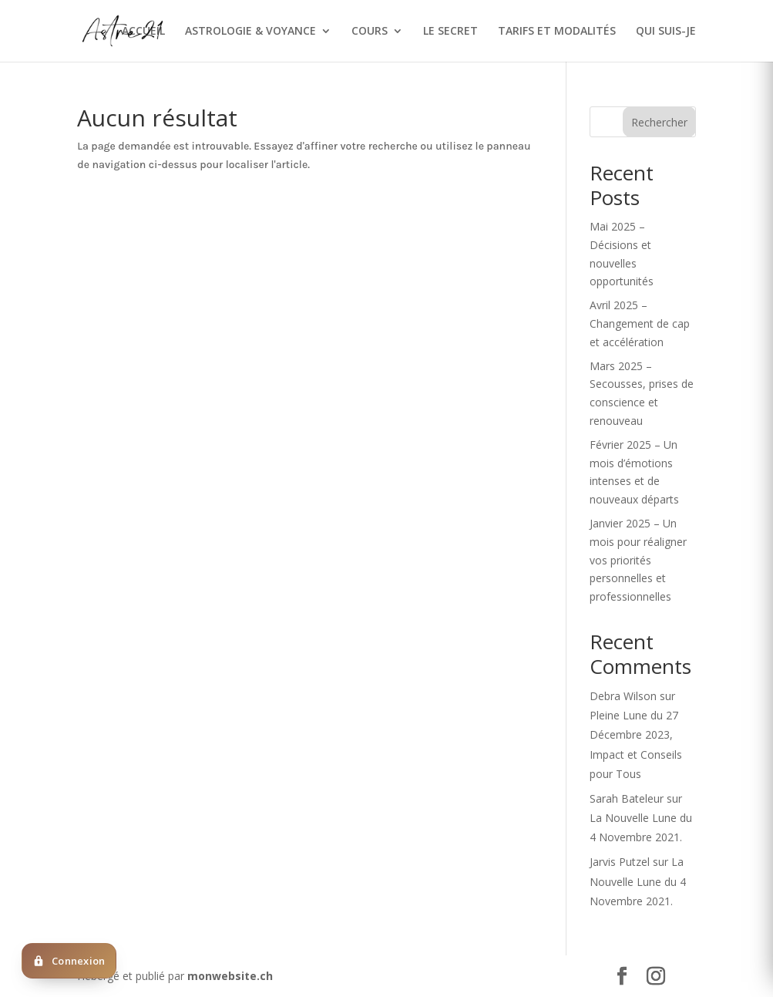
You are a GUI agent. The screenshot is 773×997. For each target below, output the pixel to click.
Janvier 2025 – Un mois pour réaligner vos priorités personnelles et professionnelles (638, 560)
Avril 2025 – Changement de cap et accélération (640, 323)
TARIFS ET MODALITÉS (557, 31)
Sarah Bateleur (627, 798)
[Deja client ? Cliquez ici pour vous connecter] (69, 960)
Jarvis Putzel (620, 861)
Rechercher (659, 122)
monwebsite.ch (230, 975)
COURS (369, 31)
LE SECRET (450, 31)
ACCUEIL (143, 31)
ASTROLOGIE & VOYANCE (250, 31)
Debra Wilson (623, 696)
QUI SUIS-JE (666, 31)
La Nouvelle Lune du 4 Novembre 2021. (638, 881)
